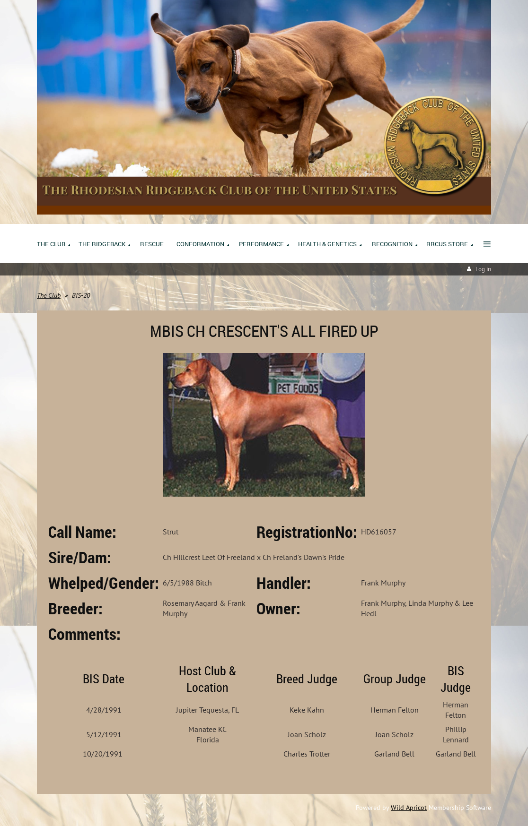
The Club (49, 295)
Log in (483, 269)
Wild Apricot (409, 807)
